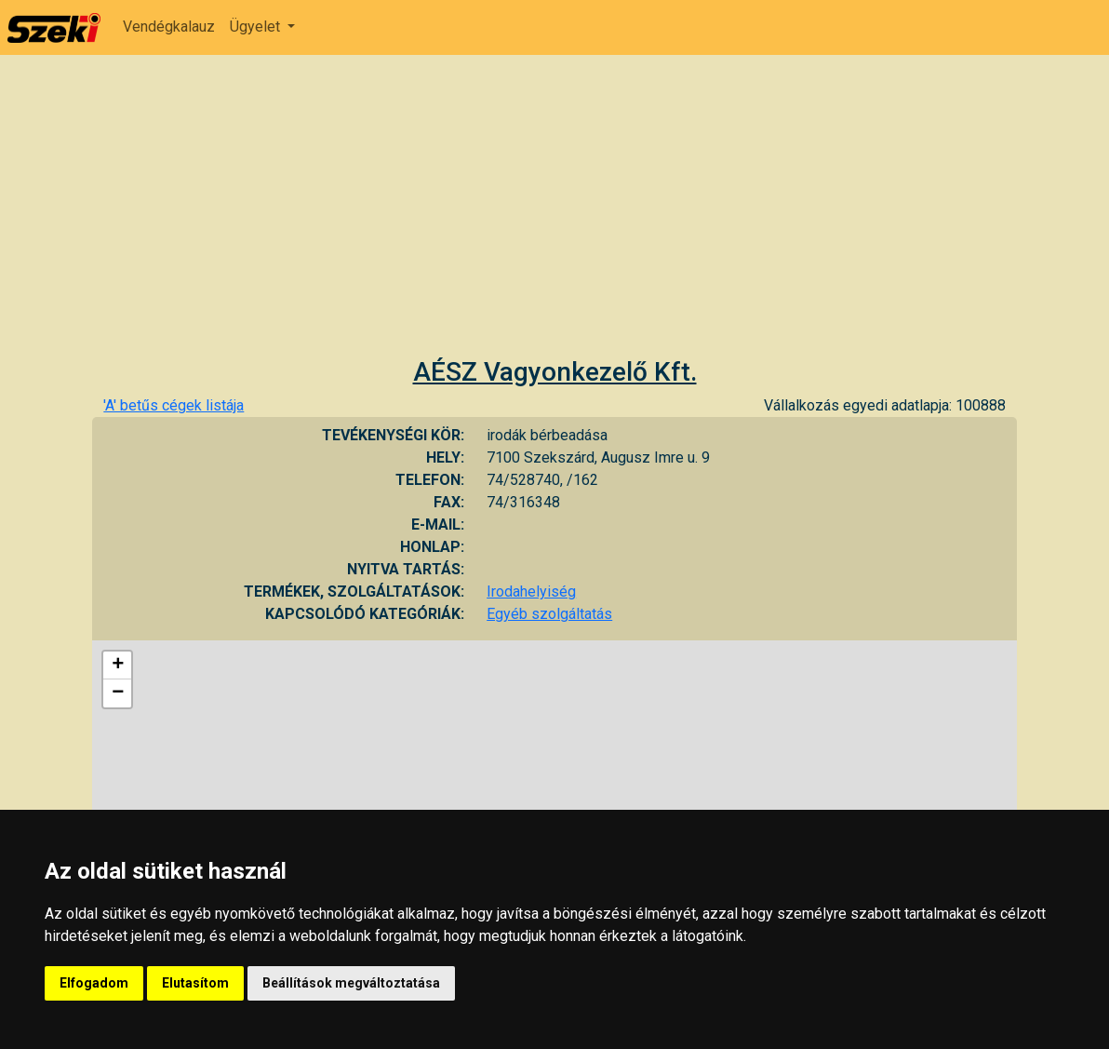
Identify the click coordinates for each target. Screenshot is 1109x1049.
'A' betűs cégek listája (173, 405)
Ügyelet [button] (257, 26)
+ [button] (118, 665)
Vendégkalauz (169, 26)
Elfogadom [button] (94, 982)
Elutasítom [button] (195, 982)
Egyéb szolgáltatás (549, 614)
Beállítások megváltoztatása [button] (351, 982)
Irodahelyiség (531, 591)
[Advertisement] (554, 217)
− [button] (118, 693)
